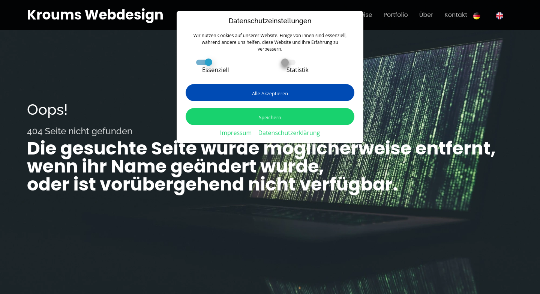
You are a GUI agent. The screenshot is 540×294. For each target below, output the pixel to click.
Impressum (236, 133)
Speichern (270, 117)
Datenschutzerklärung (289, 133)
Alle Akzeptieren (270, 93)
